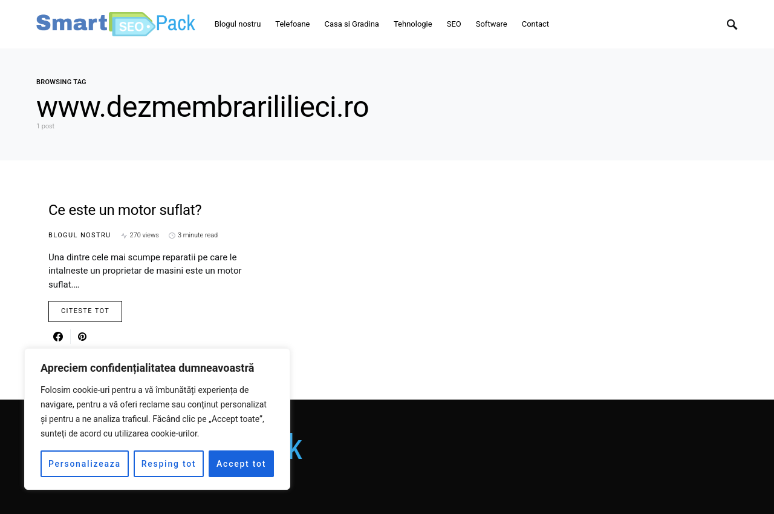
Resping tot (169, 464)
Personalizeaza (84, 464)
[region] (157, 419)
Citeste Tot (85, 311)
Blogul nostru (79, 235)
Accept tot (241, 464)
